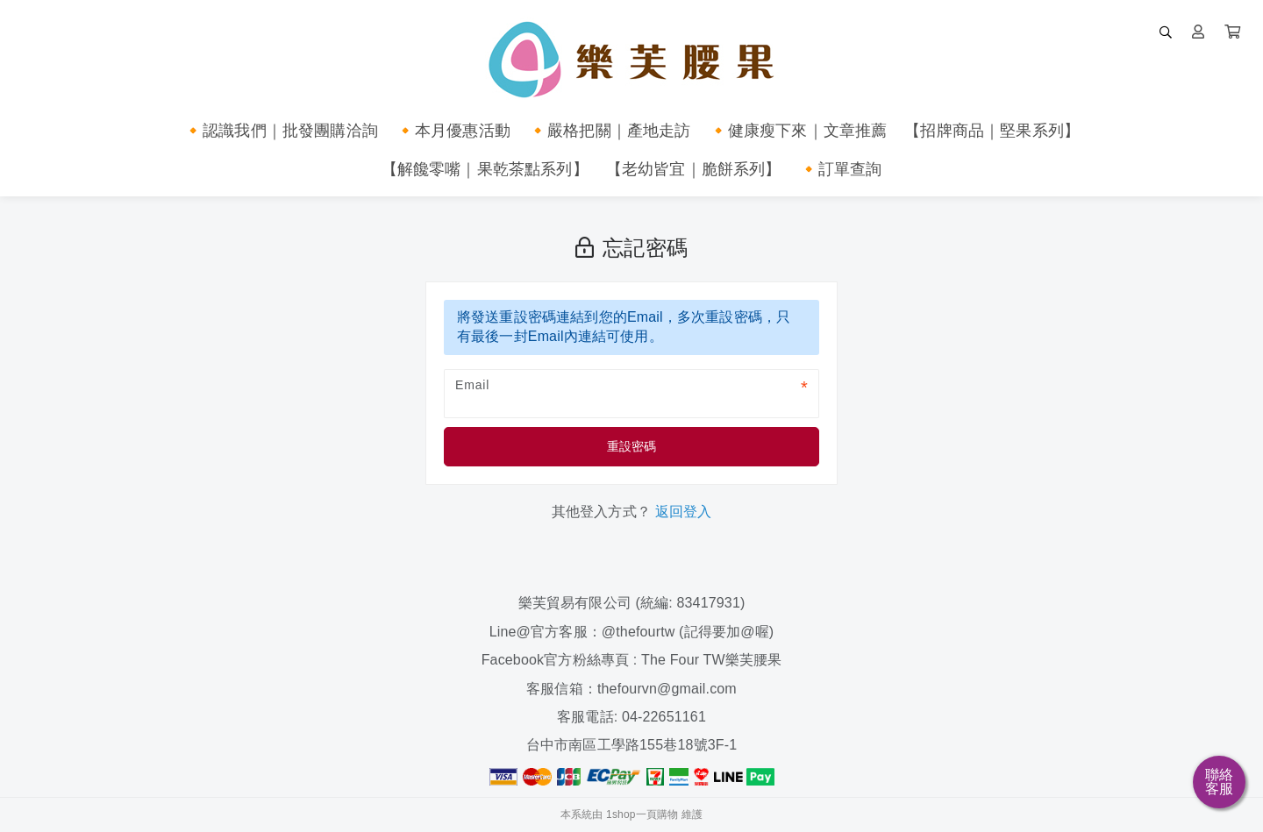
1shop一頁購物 (642, 814)
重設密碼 (632, 446)
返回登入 (683, 511)
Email (472, 385)
